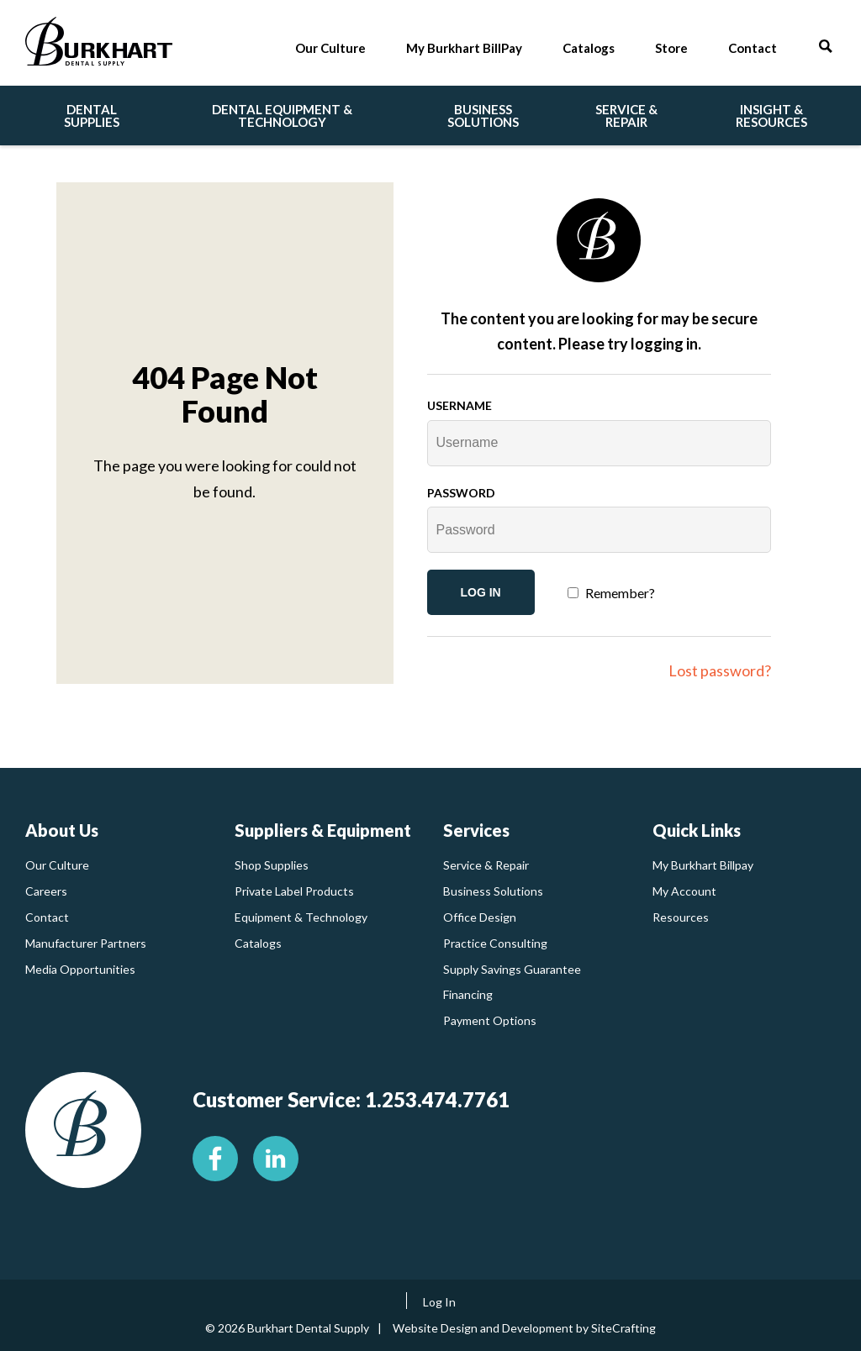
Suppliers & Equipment (323, 830)
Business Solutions (493, 891)
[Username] (599, 443)
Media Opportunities (80, 969)
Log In (439, 1302)
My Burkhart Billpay (702, 865)
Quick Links (696, 830)
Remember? (620, 593)
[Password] (599, 530)
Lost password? (719, 670)
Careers (46, 891)
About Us (61, 830)
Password (461, 493)
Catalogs (258, 943)
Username (459, 405)
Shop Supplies (272, 865)
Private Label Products (294, 891)
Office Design (479, 917)
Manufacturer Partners (85, 943)
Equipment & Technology (301, 917)
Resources (680, 917)
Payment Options (489, 1020)
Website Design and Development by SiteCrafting (524, 1328)
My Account (684, 891)
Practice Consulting (495, 943)
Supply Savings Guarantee (512, 969)
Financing (468, 994)
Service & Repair (486, 865)
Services (476, 830)
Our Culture (57, 865)
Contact (47, 917)
